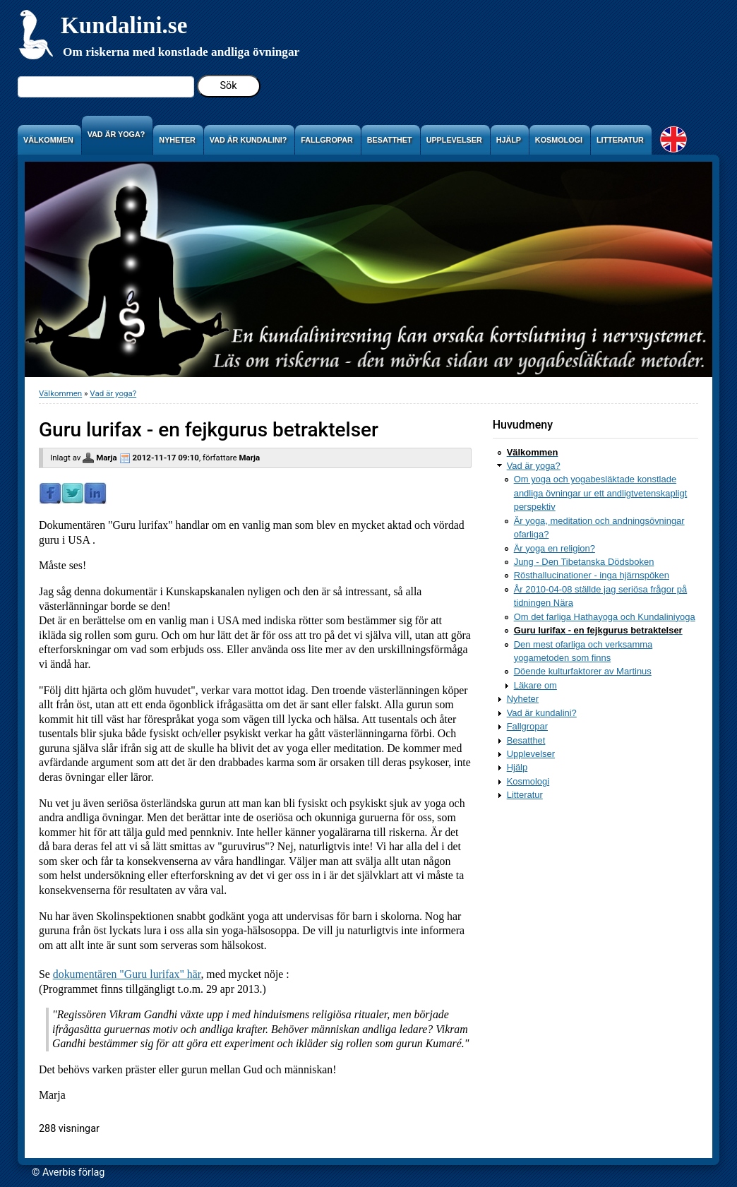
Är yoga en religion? (554, 548)
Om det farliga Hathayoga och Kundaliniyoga (604, 617)
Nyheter (523, 698)
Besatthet (526, 740)
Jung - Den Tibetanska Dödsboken (584, 561)
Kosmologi (528, 781)
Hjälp (517, 767)
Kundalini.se (124, 25)
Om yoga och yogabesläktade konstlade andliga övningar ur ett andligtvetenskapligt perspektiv (601, 493)
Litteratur (525, 794)
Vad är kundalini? (542, 713)
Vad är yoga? (113, 393)
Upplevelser (531, 753)
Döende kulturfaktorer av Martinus (583, 671)
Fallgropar (527, 726)
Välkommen (60, 393)
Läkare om (535, 685)
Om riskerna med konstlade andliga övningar (181, 52)
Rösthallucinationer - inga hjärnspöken (591, 575)
